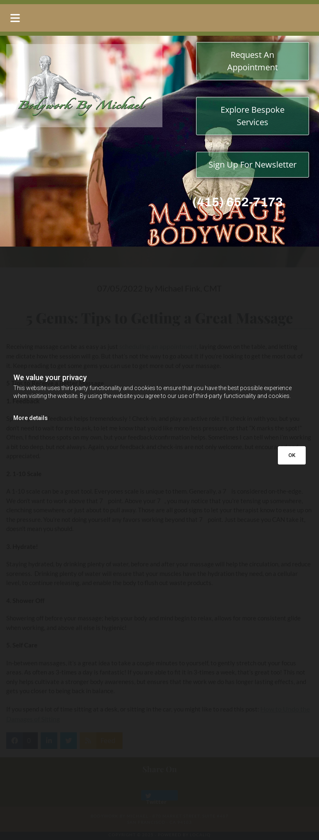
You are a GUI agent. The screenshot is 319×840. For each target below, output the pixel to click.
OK (291, 455)
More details (30, 418)
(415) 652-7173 (237, 202)
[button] (159, 17)
